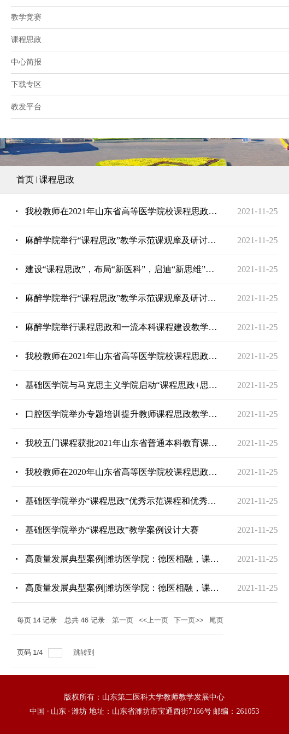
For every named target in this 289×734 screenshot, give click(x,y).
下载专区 (26, 84)
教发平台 (26, 107)
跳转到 (85, 652)
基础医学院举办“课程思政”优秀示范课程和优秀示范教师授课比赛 (122, 501)
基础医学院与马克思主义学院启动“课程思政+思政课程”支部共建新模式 (122, 385)
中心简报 (26, 62)
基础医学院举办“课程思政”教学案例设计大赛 (112, 530)
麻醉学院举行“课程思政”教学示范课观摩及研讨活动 (122, 240)
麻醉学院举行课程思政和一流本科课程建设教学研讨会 (122, 327)
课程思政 (56, 179)
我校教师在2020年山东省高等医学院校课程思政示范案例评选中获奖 (122, 472)
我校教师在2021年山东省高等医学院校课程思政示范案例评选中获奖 (122, 211)
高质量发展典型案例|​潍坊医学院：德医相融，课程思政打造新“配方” (122, 587)
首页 (25, 179)
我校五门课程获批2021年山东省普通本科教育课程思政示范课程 (122, 443)
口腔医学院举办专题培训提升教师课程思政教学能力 (122, 414)
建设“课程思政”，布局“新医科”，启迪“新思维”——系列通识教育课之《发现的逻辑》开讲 (122, 269)
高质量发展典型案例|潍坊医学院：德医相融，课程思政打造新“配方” (122, 558)
